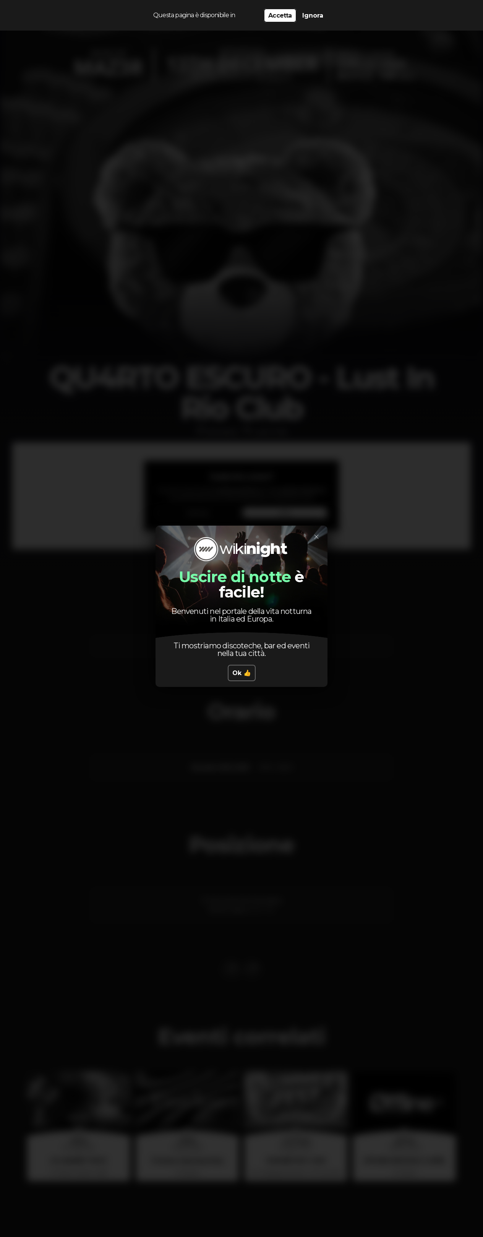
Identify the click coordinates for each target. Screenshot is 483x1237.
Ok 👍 (241, 673)
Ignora (312, 15)
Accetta (280, 15)
